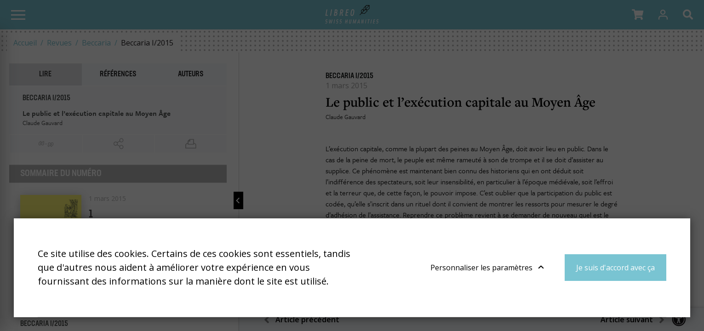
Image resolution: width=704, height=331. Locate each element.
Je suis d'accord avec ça (615, 268)
